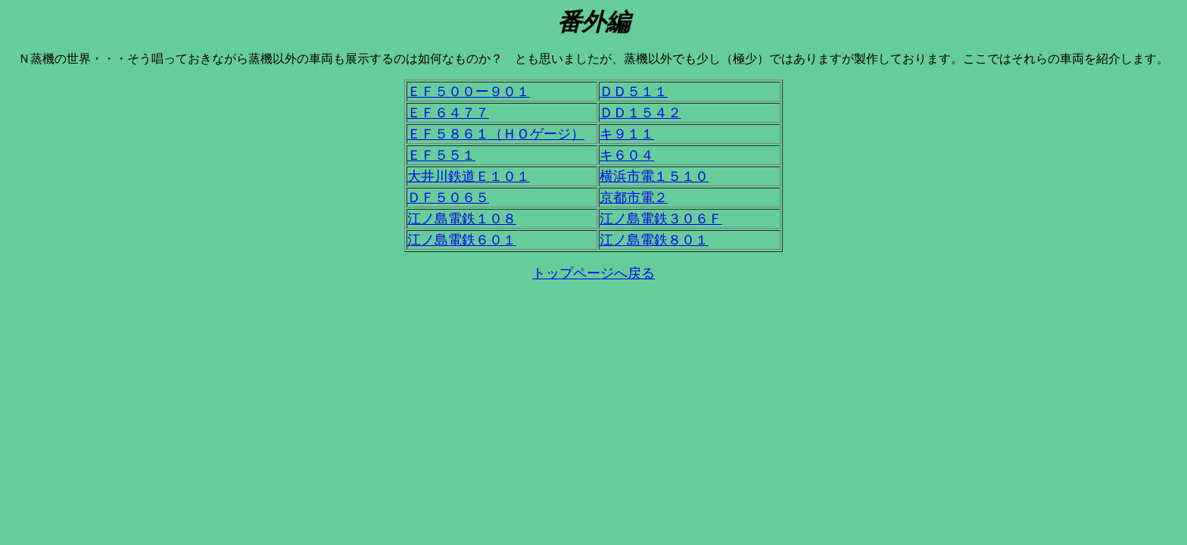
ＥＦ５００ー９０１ (468, 91)
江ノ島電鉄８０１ (654, 240)
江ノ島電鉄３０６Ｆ (661, 218)
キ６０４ (627, 155)
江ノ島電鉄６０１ (461, 240)
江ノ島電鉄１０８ (461, 218)
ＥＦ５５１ (441, 155)
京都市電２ (634, 197)
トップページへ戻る (593, 273)
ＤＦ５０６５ (448, 197)
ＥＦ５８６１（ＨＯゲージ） (495, 134)
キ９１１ (627, 134)
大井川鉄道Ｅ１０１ (468, 176)
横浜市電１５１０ (654, 176)
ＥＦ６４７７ (448, 112)
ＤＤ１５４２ (640, 112)
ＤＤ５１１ (634, 91)
